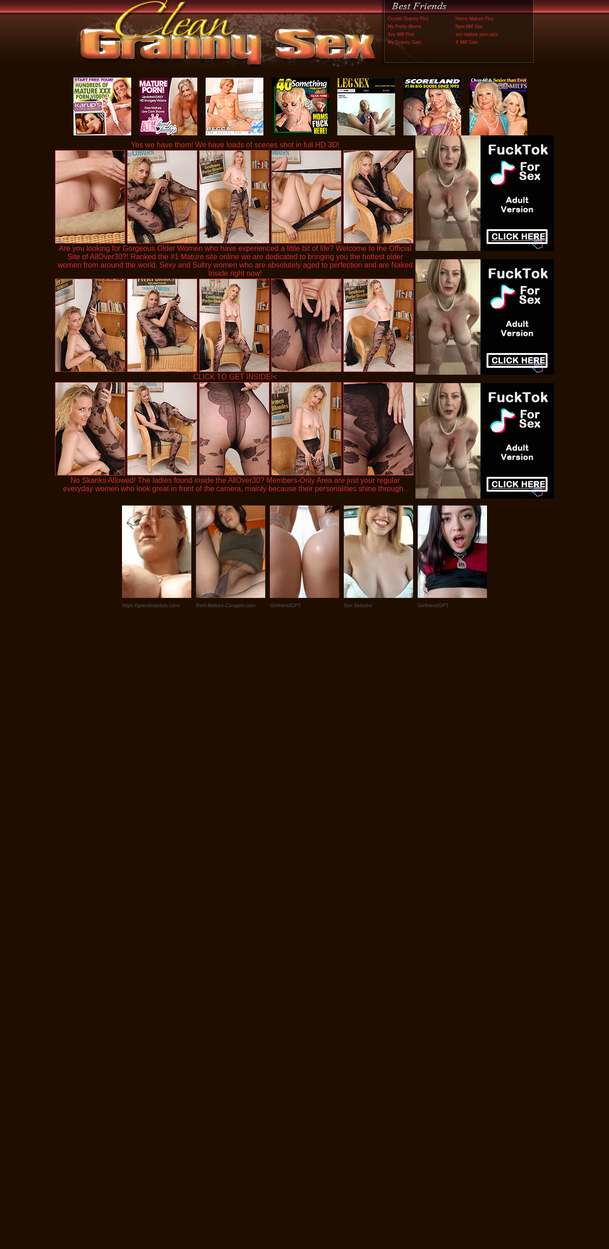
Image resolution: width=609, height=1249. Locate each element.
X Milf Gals (467, 42)
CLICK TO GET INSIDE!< (235, 377)
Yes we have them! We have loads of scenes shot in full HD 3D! (235, 145)
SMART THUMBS (321, 1056)
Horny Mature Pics (474, 18)
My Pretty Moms (404, 26)
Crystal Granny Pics (408, 18)
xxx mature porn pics (477, 34)
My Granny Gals (404, 42)
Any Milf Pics (401, 34)
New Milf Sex (469, 26)
